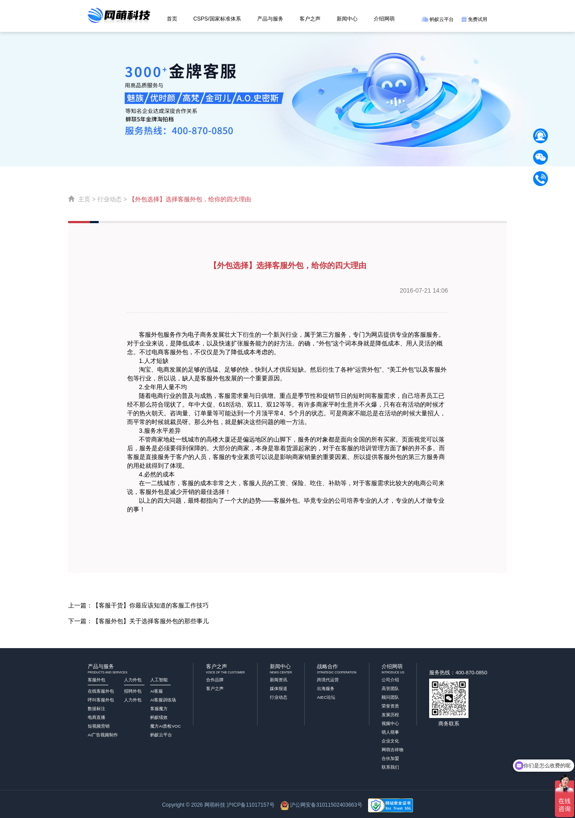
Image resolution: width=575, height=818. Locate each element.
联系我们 (390, 767)
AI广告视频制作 (103, 734)
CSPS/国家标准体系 (217, 19)
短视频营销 (99, 726)
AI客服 (156, 691)
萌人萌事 (390, 732)
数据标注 (96, 708)
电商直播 (96, 717)
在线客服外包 (101, 691)
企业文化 (390, 741)
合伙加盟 (390, 758)
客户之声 (310, 19)
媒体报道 (278, 688)
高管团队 (390, 688)
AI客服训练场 (163, 699)
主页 (84, 199)
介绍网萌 (384, 19)
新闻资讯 (278, 679)
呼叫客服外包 (101, 699)
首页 (172, 19)
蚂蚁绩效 (159, 717)
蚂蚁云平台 (437, 19)
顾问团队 (390, 697)
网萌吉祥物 (392, 749)
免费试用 (474, 19)
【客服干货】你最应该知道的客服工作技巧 (151, 605)
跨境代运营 (328, 679)
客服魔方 (159, 708)
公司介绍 (390, 679)
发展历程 (390, 714)
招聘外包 (132, 691)
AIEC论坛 (326, 697)
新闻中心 (347, 19)
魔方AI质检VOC (165, 726)
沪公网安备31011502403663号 (326, 805)
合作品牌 (215, 679)
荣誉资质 (390, 706)
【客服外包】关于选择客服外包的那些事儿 (151, 621)
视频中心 (390, 723)
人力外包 (132, 699)
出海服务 (325, 688)
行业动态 (109, 199)
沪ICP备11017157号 (250, 805)
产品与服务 (270, 19)
